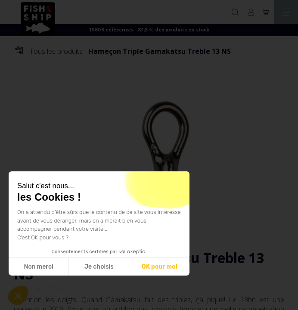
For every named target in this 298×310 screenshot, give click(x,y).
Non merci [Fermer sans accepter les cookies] (38, 266)
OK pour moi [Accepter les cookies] (159, 266)
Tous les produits (56, 51)
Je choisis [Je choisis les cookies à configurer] (99, 266)
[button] (18, 295)
